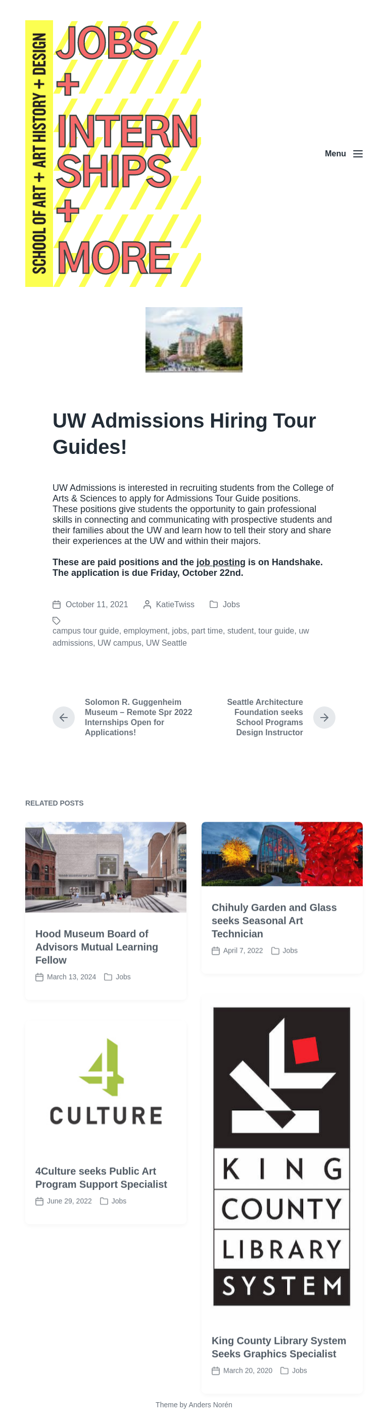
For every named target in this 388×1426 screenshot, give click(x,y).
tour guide (276, 630)
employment (146, 630)
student (240, 630)
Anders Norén (210, 1405)
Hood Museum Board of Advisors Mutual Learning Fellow (96, 987)
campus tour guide (86, 630)
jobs (179, 630)
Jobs (231, 604)
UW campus (119, 643)
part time (207, 630)
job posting (221, 562)
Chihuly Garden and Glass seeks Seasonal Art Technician (274, 961)
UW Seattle (166, 643)
